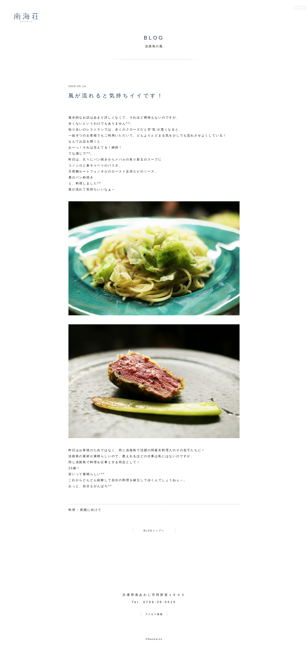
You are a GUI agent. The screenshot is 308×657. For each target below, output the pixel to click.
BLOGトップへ (153, 531)
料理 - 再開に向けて (85, 510)
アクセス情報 (154, 617)
